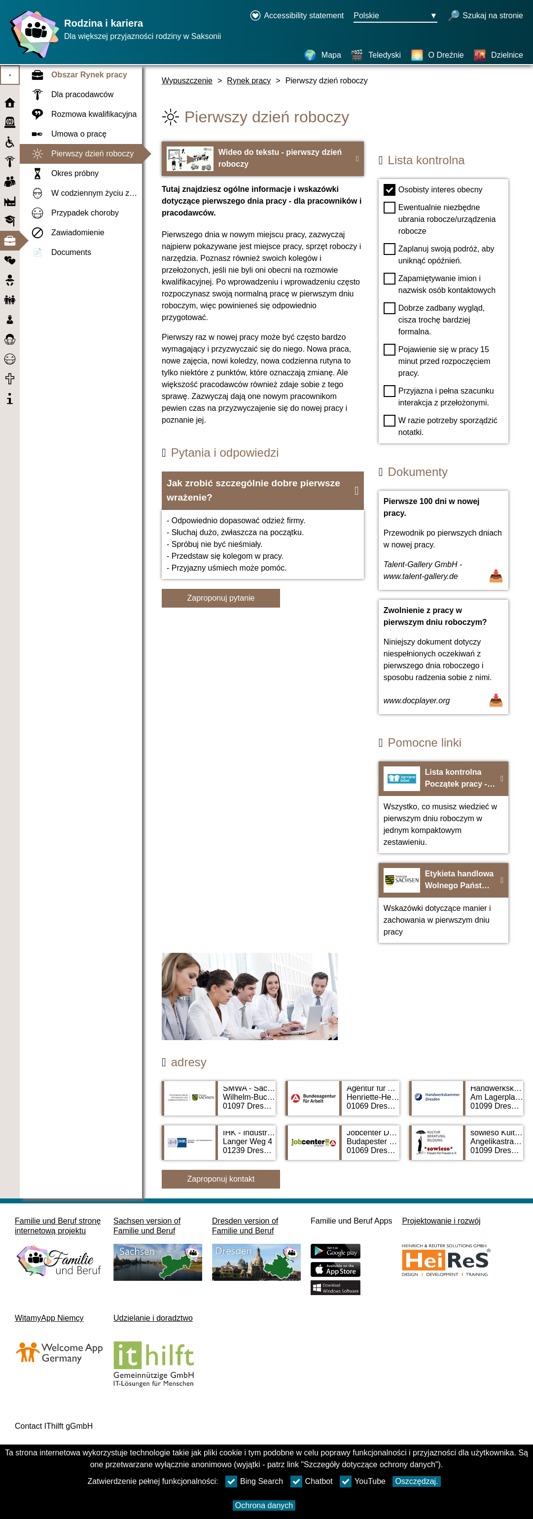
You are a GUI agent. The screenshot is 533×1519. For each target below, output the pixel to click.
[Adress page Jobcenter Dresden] (342, 1147)
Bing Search (254, 1481)
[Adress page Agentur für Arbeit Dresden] (342, 1103)
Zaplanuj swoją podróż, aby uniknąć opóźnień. (439, 254)
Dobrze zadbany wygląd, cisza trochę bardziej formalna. (434, 319)
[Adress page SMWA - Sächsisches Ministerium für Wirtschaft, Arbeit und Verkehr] (219, 1103)
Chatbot (311, 1481)
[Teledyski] (375, 55)
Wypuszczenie (187, 80)
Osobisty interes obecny (433, 190)
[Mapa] (322, 55)
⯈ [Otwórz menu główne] (10, 75)
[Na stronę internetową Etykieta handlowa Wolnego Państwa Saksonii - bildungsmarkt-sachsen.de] (443, 903)
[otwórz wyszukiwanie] (485, 16)
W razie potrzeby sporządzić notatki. (440, 425)
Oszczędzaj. (416, 1481)
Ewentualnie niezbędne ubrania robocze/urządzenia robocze (440, 218)
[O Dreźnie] (437, 55)
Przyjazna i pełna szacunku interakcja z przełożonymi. (439, 396)
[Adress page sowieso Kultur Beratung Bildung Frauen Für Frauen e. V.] (466, 1147)
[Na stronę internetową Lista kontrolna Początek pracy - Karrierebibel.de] (443, 807)
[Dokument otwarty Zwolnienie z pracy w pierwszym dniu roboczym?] (443, 657)
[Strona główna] (32, 58)
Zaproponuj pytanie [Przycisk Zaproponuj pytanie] (221, 598)
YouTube (363, 1481)
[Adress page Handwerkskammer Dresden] (466, 1103)
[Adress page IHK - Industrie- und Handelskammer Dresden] (219, 1147)
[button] (263, 490)
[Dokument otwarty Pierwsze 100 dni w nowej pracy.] (443, 540)
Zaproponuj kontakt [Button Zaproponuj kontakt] (221, 1179)
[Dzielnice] (498, 55)
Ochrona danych (264, 1505)
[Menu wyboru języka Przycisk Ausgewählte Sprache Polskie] (395, 16)
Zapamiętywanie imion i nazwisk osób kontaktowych (440, 283)
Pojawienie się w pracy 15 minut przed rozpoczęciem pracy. (437, 360)
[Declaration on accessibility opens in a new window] (296, 16)
